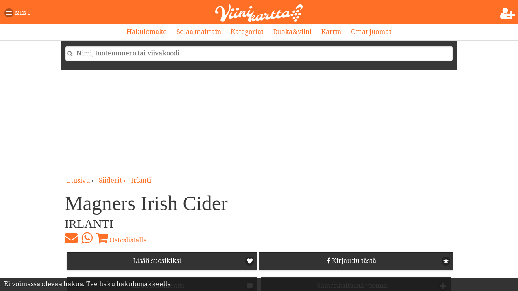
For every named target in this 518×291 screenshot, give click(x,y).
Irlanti (141, 180)
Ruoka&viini (292, 32)
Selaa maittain (198, 32)
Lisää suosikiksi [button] (157, 261)
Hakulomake (147, 32)
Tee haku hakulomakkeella (128, 284)
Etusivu (78, 180)
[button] (19, 13)
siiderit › (113, 180)
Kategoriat (247, 32)
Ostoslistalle (121, 238)
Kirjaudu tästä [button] (351, 261)
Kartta (331, 32)
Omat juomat (371, 32)
